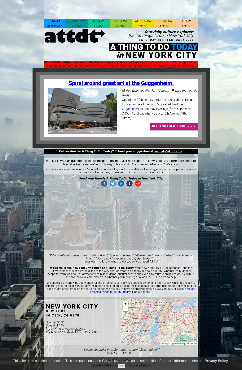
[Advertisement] (121, 8)
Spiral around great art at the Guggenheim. (121, 83)
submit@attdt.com (168, 151)
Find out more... (142, 292)
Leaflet (164, 343)
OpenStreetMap (178, 343)
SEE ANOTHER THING (173, 126)
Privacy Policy (216, 361)
